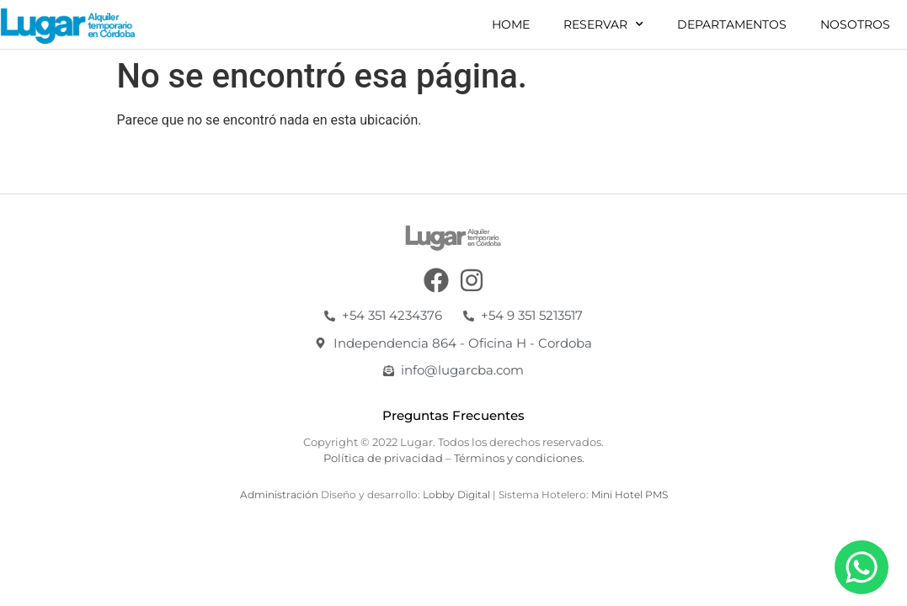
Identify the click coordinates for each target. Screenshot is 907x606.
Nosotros (855, 24)
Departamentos (732, 24)
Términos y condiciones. (519, 458)
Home (511, 24)
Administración (279, 494)
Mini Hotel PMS (629, 494)
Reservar (603, 24)
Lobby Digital (458, 494)
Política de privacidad (383, 458)
